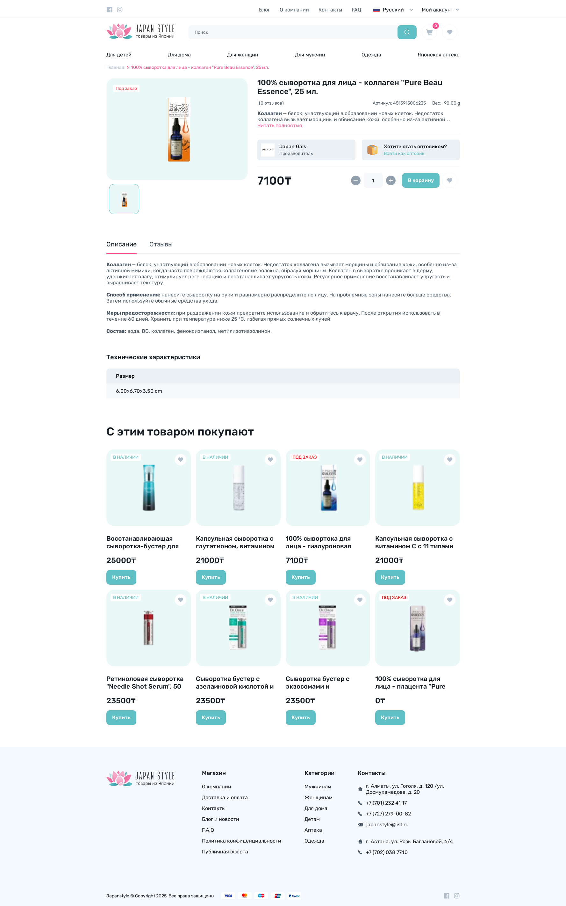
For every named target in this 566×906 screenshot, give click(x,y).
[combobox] (395, 10)
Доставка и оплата (225, 797)
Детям (312, 819)
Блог (264, 10)
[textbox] (395, 10)
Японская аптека (439, 55)
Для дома (179, 55)
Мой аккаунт (441, 10)
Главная (115, 67)
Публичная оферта (225, 852)
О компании (294, 10)
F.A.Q (208, 830)
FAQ (356, 10)
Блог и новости (220, 819)
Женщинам (318, 797)
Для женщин (242, 55)
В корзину (421, 180)
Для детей (119, 55)
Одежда (371, 55)
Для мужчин (310, 55)
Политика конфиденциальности (241, 841)
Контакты (330, 10)
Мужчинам (317, 787)
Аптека (313, 830)
